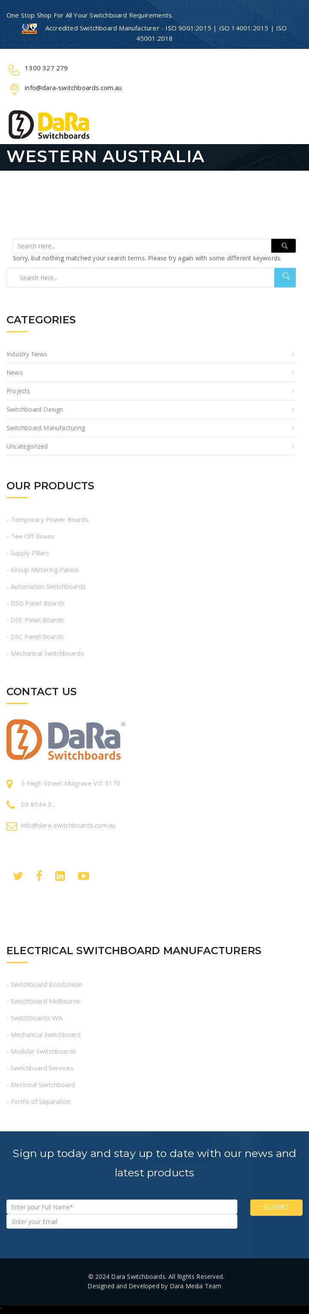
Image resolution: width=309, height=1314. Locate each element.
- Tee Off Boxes (30, 536)
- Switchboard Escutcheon (44, 984)
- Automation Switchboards (46, 586)
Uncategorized (27, 446)
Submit (276, 1207)
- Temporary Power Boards (47, 519)
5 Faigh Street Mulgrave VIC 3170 (70, 783)
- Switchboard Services (40, 1068)
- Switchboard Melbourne (43, 1001)
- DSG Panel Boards (35, 603)
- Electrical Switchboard (40, 1084)
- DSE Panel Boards (35, 619)
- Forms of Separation (38, 1101)
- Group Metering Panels (42, 569)
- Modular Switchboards (41, 1051)
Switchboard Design (34, 409)
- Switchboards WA (34, 1017)
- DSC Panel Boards (35, 636)
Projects (18, 391)
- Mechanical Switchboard (43, 1034)
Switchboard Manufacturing (45, 428)
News (14, 372)
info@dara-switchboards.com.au (68, 825)
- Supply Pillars (27, 553)
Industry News (27, 354)
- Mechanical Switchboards (45, 653)
